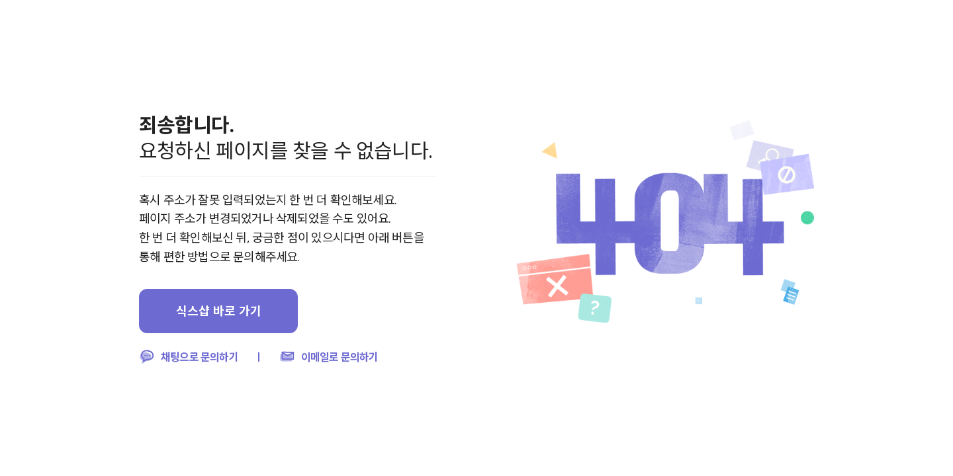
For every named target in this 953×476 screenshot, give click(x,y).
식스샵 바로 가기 (218, 311)
